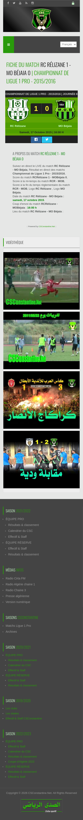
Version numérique (18, 602)
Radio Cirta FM (15, 578)
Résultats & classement (23, 525)
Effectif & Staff (17, 536)
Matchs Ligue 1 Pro (18, 625)
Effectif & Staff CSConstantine (24, 718)
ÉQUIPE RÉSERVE (18, 542)
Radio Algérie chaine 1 (20, 584)
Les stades (12, 713)
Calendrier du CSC (20, 530)
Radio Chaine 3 (16, 590)
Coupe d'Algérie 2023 (21, 761)
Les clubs (11, 708)
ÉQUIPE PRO (15, 519)
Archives (11, 631)
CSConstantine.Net (47, 226)
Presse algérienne (17, 596)
